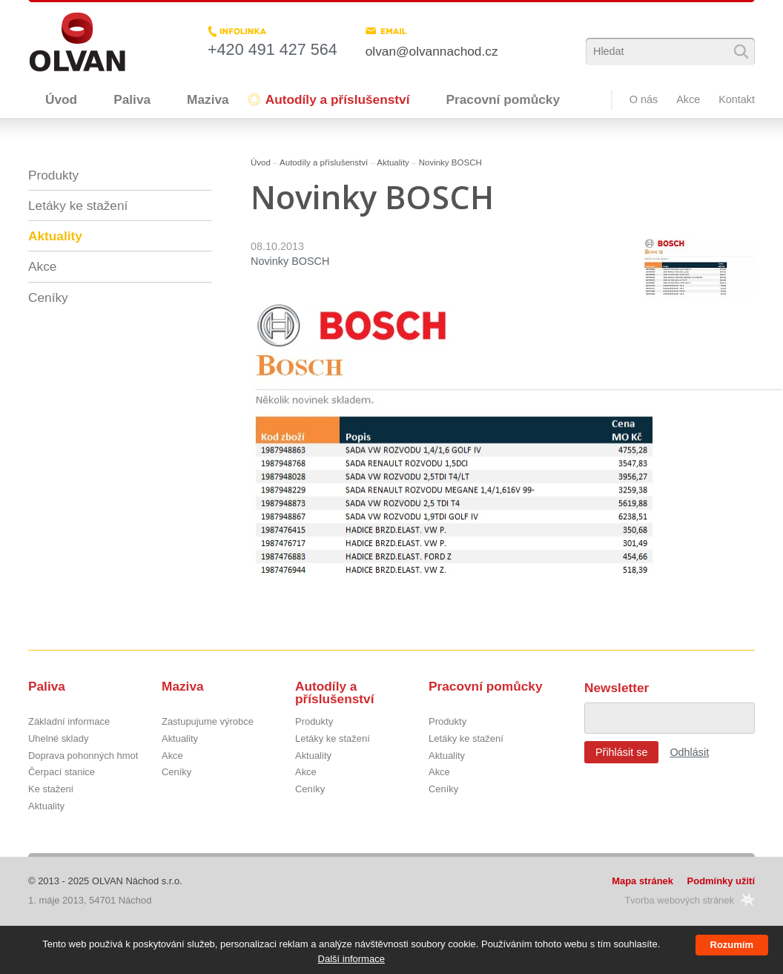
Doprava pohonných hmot (83, 756)
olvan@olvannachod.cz (432, 51)
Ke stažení (50, 789)
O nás (644, 99)
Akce (688, 99)
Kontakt (736, 99)
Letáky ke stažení (78, 205)
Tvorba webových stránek (679, 900)
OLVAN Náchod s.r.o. (137, 880)
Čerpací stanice (61, 772)
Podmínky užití (721, 880)
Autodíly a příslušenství (337, 99)
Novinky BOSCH (450, 162)
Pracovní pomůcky (503, 99)
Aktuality (393, 162)
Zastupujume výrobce (208, 722)
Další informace (351, 958)
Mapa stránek (642, 880)
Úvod (61, 99)
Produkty (53, 175)
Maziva (208, 99)
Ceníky (48, 297)
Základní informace (69, 722)
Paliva (132, 99)
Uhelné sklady (58, 739)
